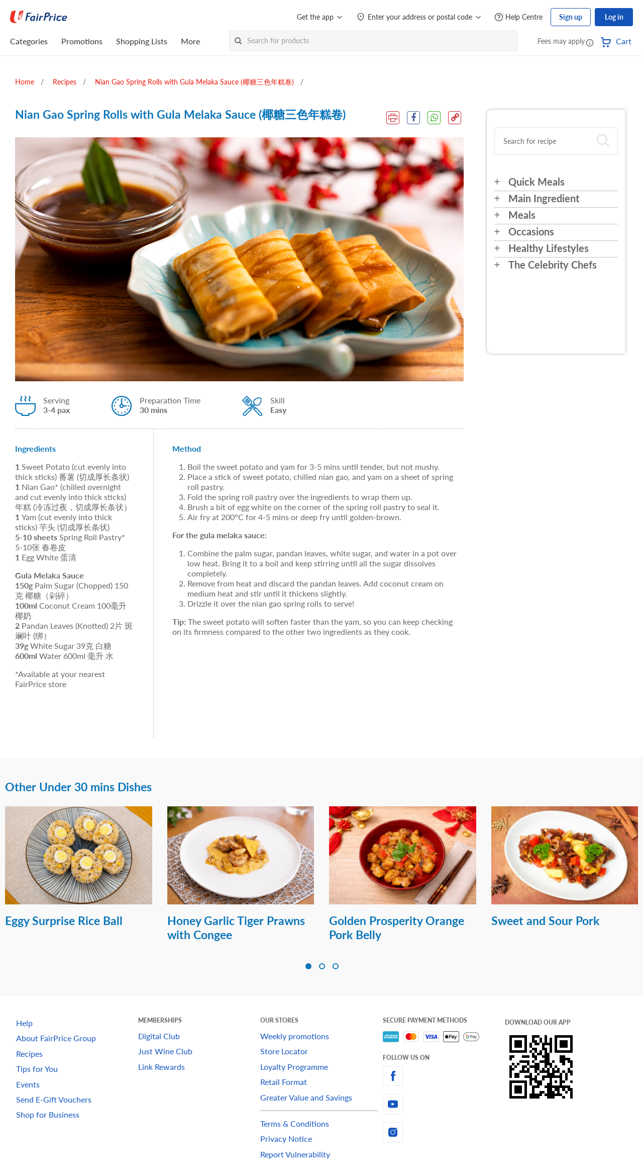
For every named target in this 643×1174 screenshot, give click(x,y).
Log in (614, 17)
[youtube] (444, 1104)
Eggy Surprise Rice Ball (64, 920)
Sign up (570, 17)
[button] (590, 42)
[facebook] (444, 1076)
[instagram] (444, 1132)
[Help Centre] (518, 17)
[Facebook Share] (413, 117)
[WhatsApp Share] (434, 117)
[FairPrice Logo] (38, 17)
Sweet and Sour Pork (545, 920)
